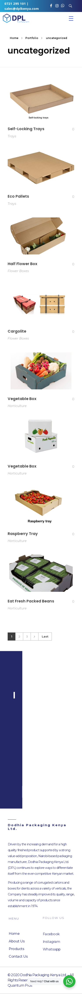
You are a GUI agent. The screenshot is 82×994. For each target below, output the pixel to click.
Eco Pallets (18, 196)
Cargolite (17, 332)
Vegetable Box (22, 400)
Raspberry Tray (23, 537)
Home (14, 38)
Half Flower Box (22, 264)
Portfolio (31, 38)
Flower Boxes (18, 272)
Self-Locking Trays (26, 128)
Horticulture (17, 407)
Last (45, 636)
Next (34, 636)
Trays (12, 136)
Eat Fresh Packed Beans (31, 605)
